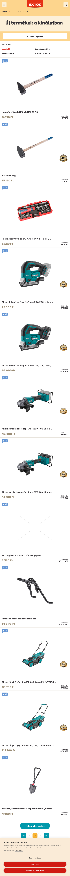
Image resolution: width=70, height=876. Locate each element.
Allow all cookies (35, 870)
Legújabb (6, 49)
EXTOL (4, 12)
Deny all (35, 864)
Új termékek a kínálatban (21, 12)
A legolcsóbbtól (42, 53)
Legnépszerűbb (42, 49)
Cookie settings (35, 858)
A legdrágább (8, 53)
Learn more (19, 850)
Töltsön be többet (35, 826)
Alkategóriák (36, 36)
